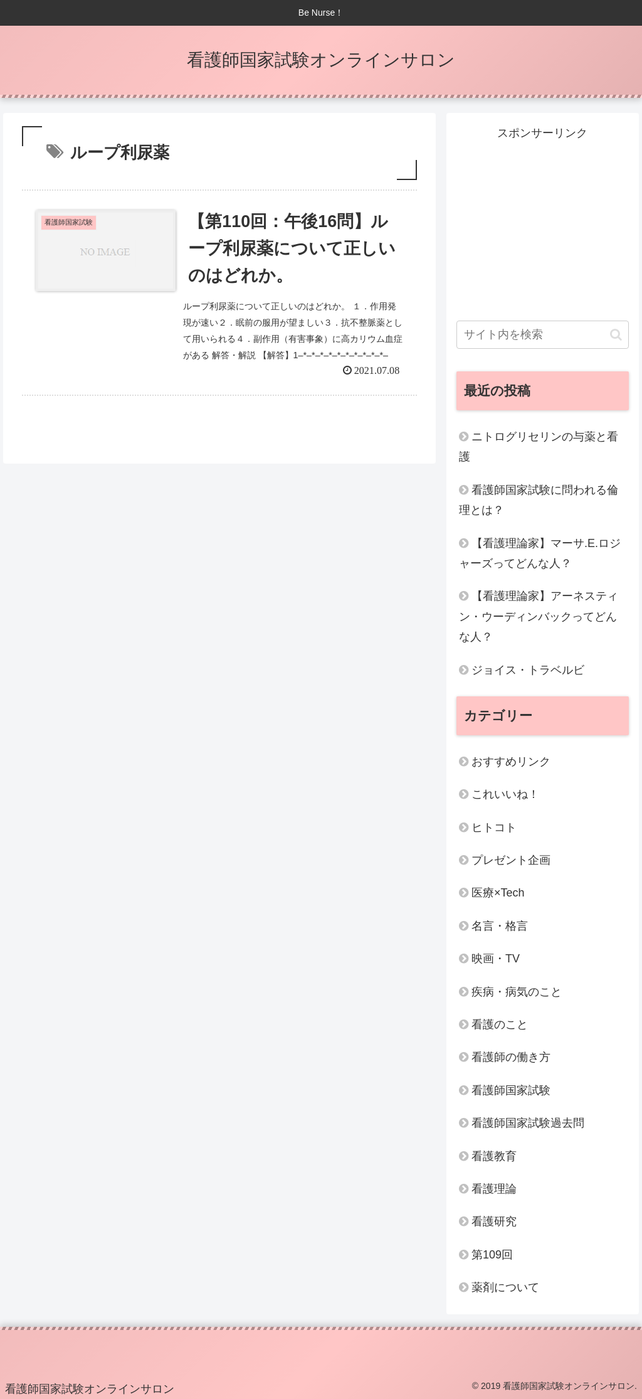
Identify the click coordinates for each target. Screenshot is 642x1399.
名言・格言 (499, 926)
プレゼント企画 (510, 860)
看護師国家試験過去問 (527, 1123)
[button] (616, 334)
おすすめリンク (510, 761)
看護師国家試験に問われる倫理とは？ (538, 500)
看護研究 (494, 1221)
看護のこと (499, 1024)
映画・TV (495, 958)
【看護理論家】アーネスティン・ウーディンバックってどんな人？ (538, 616)
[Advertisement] (542, 222)
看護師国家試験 (510, 1090)
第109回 (492, 1254)
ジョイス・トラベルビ (527, 670)
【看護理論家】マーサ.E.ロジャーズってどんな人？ (540, 553)
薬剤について (505, 1287)
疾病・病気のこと (516, 992)
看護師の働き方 (510, 1057)
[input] (542, 335)
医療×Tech (498, 892)
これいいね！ (505, 794)
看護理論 (494, 1189)
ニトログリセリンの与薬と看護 (538, 446)
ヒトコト (494, 827)
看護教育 (494, 1156)
